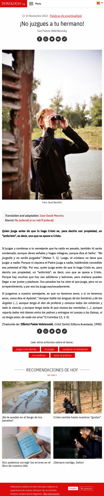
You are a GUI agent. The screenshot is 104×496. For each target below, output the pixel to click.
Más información (51, 494)
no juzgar (50, 349)
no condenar (39, 355)
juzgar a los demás (26, 349)
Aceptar (73, 488)
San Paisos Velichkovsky (52, 31)
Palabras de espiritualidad (66, 16)
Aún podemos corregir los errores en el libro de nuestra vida (26, 464)
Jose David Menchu (52, 215)
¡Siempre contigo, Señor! (68, 462)
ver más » (52, 375)
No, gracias (86, 488)
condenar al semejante (75, 349)
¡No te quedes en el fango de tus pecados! (22, 419)
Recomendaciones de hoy (52, 369)
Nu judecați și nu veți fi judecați (34, 220)
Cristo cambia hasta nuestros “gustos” (77, 417)
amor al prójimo (62, 355)
